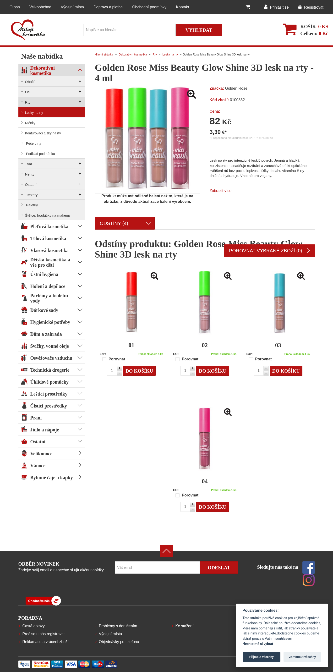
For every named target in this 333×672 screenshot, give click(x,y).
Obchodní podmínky (149, 7)
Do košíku (139, 371)
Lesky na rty (170, 54)
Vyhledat (199, 30)
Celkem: (314, 33)
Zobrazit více (221, 191)
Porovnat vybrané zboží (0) (269, 250)
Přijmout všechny (261, 657)
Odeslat (219, 567)
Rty (155, 54)
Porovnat (113, 359)
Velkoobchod (40, 7)
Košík (308, 26)
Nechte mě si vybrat (258, 644)
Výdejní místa (72, 7)
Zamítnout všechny (302, 657)
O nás (15, 7)
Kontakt (182, 7)
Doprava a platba (108, 7)
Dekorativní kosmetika (133, 54)
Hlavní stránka (104, 54)
